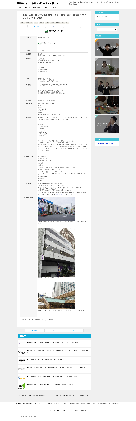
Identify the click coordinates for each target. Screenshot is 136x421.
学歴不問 (42, 22)
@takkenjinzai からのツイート (105, 143)
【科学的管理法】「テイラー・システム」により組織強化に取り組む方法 (107, 86)
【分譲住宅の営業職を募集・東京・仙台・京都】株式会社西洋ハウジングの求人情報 (36, 395)
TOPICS (46, 7)
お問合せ (54, 7)
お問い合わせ (84, 410)
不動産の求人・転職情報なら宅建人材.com (41, 3)
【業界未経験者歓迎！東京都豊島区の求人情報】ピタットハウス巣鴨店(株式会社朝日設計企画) (50, 384)
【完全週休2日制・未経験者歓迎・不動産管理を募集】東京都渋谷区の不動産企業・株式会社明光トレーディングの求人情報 (57, 367)
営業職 (36, 22)
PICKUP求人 (36, 7)
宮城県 (47, 22)
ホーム (19, 7)
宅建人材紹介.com (61, 194)
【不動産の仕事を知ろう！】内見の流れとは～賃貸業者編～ (107, 105)
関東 (63, 22)
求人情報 (27, 7)
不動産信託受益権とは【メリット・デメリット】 (107, 124)
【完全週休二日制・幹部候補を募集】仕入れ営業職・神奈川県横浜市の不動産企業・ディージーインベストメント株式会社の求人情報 (58, 351)
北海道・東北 (29, 22)
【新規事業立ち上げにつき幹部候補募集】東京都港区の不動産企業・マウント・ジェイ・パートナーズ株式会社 (54, 342)
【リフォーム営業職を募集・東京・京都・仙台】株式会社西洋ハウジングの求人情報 (73, 395)
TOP (31, 403)
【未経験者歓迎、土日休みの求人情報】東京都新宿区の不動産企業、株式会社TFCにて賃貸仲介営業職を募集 (53, 376)
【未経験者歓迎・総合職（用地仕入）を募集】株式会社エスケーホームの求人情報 (47, 359)
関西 (67, 22)
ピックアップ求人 (73, 410)
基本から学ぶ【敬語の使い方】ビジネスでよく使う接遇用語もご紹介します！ (107, 67)
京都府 (22, 22)
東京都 (52, 22)
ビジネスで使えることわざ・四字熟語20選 (107, 48)
